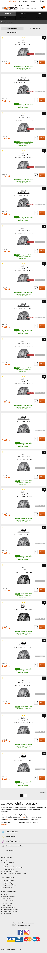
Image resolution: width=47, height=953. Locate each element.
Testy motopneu (7, 887)
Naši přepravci (7, 905)
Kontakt (32, 1)
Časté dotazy (7, 899)
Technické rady (7, 865)
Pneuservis (23, 18)
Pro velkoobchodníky (9, 901)
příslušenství (4, 824)
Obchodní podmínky (9, 896)
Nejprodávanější (12, 29)
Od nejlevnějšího (34, 29)
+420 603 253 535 (24, 5)
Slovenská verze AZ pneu (10, 909)
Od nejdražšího (12, 32)
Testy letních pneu (8, 881)
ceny (24, 817)
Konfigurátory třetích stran (10, 871)
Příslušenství (7, 18)
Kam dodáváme (7, 913)
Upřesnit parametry (7, 22)
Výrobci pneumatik (8, 869)
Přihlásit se (40, 1)
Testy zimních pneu (8, 883)
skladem (8, 819)
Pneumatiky (8, 13)
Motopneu (23, 13)
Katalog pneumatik (8, 863)
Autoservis (39, 18)
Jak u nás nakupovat (9, 907)
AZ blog (5, 860)
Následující (43, 792)
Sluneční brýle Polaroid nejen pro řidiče (14, 873)
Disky (39, 13)
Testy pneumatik (22, 1)
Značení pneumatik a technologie (13, 867)
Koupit (42, 62)
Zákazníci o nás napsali (10, 911)
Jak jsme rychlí (7, 903)
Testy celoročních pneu (9, 885)
